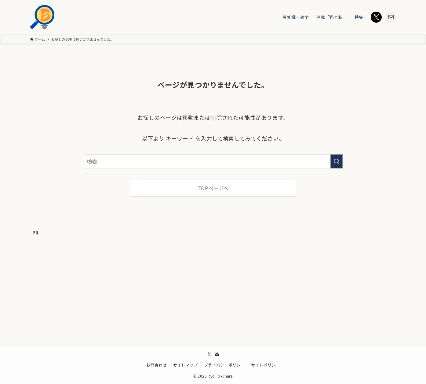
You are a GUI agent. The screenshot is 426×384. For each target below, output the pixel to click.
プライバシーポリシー (224, 365)
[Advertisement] (213, 289)
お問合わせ (156, 365)
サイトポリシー (265, 365)
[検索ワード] (213, 161)
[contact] (217, 354)
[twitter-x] (209, 354)
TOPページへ (213, 188)
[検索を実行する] (336, 161)
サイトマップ (185, 365)
